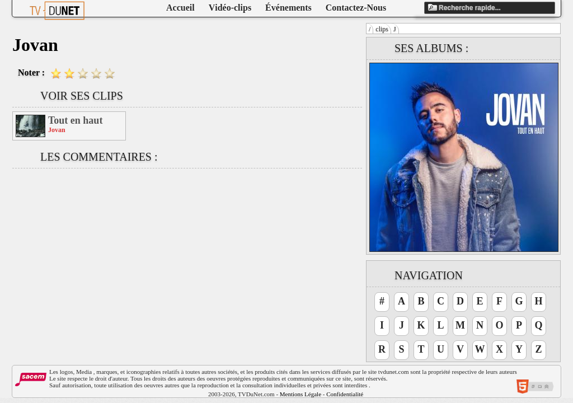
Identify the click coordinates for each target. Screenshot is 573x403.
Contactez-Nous (356, 7)
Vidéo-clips (230, 7)
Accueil (180, 7)
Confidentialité (344, 394)
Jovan (56, 130)
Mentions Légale (300, 394)
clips (381, 29)
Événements (288, 7)
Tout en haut (75, 120)
